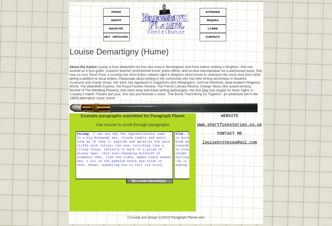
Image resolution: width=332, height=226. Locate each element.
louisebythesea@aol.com (229, 142)
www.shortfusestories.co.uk (229, 124)
